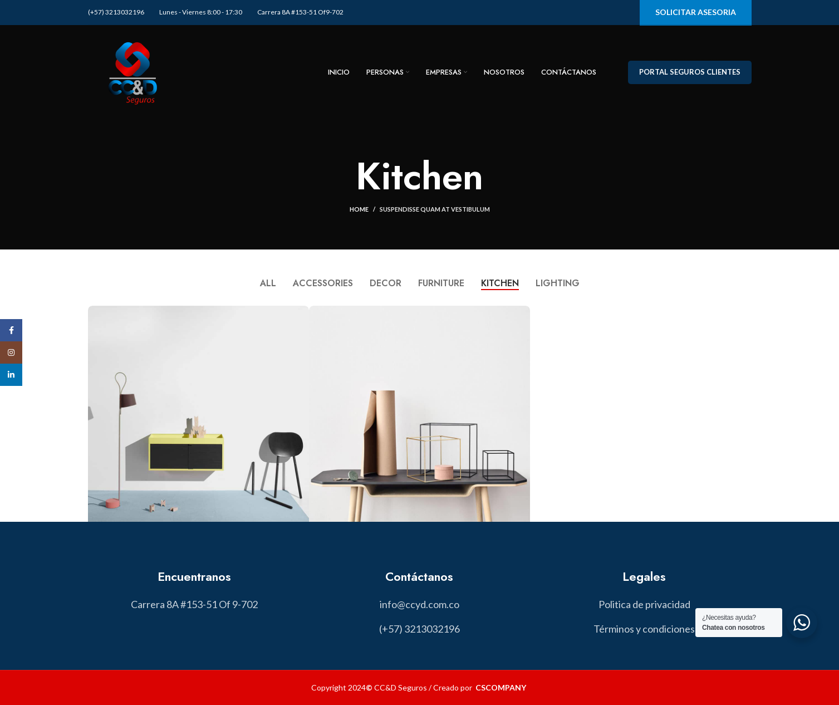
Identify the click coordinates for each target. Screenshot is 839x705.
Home (359, 209)
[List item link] (419, 604)
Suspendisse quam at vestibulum (435, 209)
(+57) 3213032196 (116, 12)
